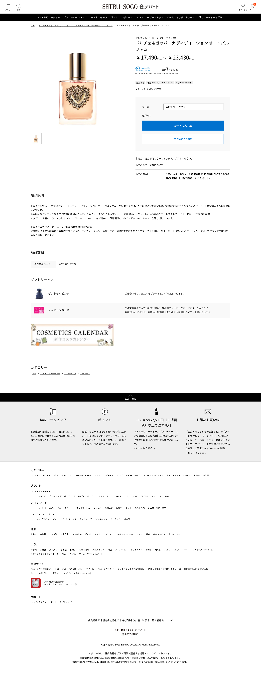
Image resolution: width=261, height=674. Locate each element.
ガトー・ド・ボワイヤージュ (77, 507)
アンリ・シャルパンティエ (49, 507)
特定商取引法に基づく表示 (136, 620)
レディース (127, 20)
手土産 (64, 549)
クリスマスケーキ (125, 534)
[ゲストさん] (242, 9)
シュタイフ (116, 519)
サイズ (145, 110)
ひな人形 (53, 534)
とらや (128, 507)
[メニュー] (9, 9)
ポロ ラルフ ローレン (46, 519)
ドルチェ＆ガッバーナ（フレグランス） (156, 41)
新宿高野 (109, 507)
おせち (139, 534)
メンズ (139, 20)
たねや (119, 507)
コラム (35, 544)
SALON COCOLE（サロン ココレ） (163, 568)
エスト (127, 496)
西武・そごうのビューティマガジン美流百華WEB (120, 568)
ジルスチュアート (104, 496)
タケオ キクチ (86, 519)
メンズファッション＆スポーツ (45, 553)
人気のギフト (99, 549)
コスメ (177, 549)
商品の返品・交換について (149, 168)
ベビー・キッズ (155, 20)
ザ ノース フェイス (67, 519)
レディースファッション (203, 549)
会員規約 (92, 620)
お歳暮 (206, 475)
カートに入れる (183, 129)
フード (186, 549)
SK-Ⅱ (167, 496)
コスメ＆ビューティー (48, 20)
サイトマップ (66, 602)
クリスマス (109, 534)
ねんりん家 (140, 507)
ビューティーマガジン (212, 20)
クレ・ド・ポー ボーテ (60, 496)
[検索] (20, 9)
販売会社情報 (110, 620)
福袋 (148, 534)
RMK (135, 496)
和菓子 (73, 549)
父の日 (98, 534)
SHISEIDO (41, 496)
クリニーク (156, 496)
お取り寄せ (84, 549)
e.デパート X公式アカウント (76, 573)
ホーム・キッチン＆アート (181, 20)
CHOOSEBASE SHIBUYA (195, 568)
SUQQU (144, 496)
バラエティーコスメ (63, 475)
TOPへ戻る (130, 399)
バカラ (127, 519)
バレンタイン (159, 534)
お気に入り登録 (184, 142)
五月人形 (65, 534)
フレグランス (70, 377)
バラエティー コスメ (74, 20)
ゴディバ (97, 507)
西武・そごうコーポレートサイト (77, 568)
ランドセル (77, 534)
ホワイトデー (174, 534)
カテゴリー (37, 470)
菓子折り (53, 549)
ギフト (114, 20)
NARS (118, 496)
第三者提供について (162, 620)
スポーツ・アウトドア (153, 475)
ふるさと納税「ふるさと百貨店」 (46, 573)
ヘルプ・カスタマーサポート (44, 602)
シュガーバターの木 (157, 507)
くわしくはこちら (143, 448)
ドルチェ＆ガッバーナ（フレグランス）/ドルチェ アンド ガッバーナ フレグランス (76, 29)
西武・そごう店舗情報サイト (44, 568)
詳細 (173, 73)
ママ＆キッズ (101, 519)
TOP (32, 29)
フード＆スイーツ (97, 20)
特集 (33, 529)
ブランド (36, 485)
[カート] (252, 9)
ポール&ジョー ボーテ (83, 496)
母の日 (88, 534)
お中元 (197, 475)
